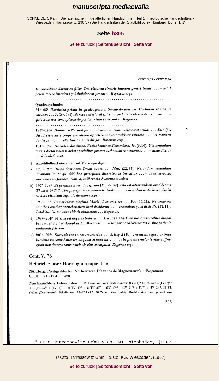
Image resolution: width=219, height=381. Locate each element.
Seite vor (143, 44)
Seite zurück (82, 44)
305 (118, 33)
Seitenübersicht (114, 44)
